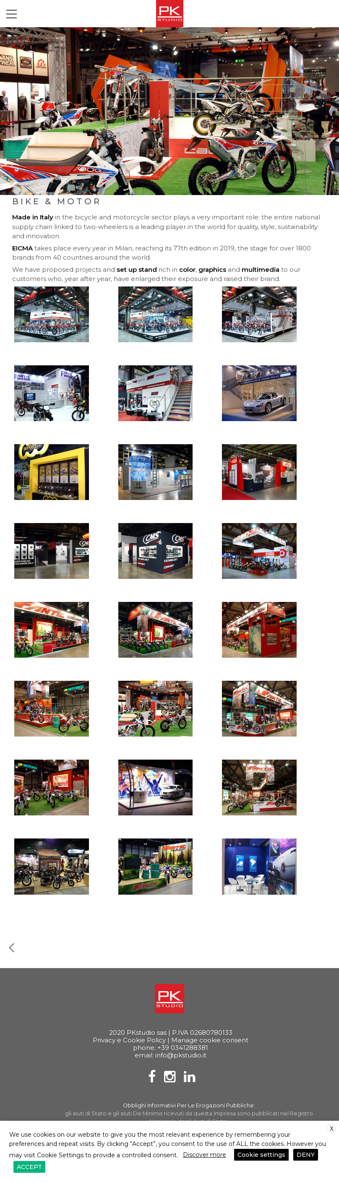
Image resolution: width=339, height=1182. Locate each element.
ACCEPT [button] (29, 1167)
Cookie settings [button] (261, 1155)
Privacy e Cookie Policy (129, 1040)
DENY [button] (306, 1155)
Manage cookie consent (209, 1040)
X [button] (332, 1129)
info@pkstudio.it (180, 1055)
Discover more (204, 1155)
